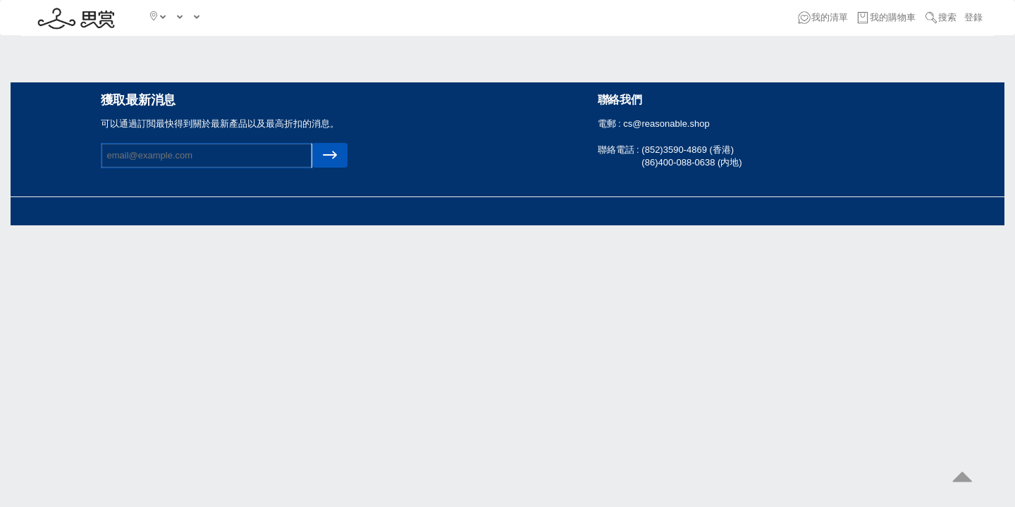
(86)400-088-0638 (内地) (691, 162)
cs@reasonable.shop (666, 123)
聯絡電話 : (620, 149)
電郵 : (611, 123)
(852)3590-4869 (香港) (687, 149)
